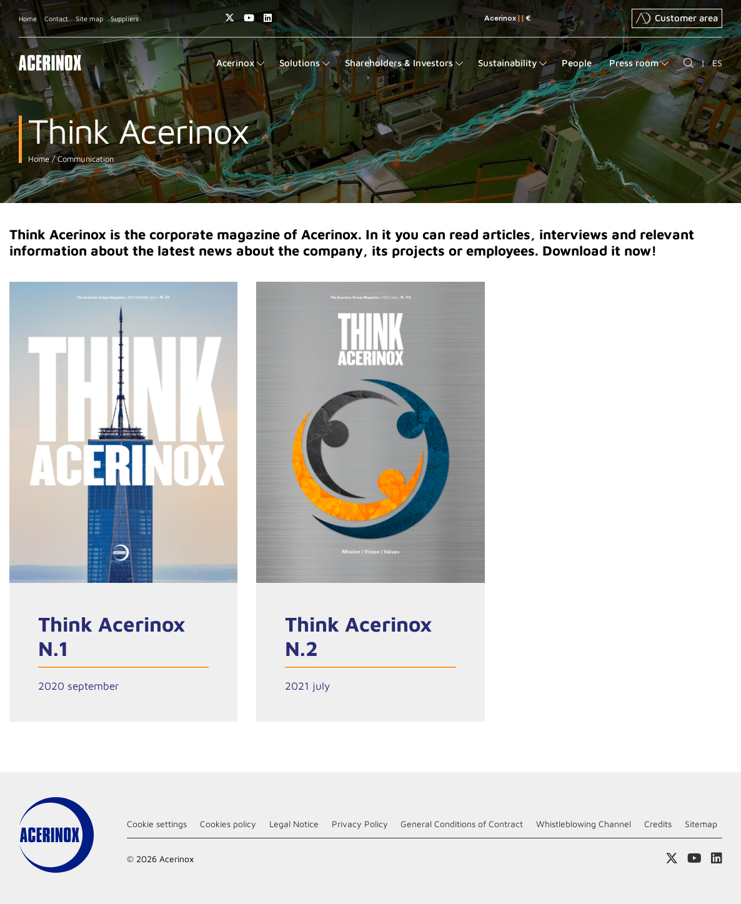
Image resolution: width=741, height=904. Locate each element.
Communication (84, 159)
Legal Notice (294, 823)
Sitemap (701, 823)
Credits (658, 823)
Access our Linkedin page (268, 17)
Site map (89, 18)
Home (28, 18)
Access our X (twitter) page (229, 17)
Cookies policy (228, 823)
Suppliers (125, 18)
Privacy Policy (360, 823)
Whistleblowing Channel (583, 823)
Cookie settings (157, 823)
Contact (56, 18)
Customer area (677, 18)
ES (717, 62)
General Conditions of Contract (461, 823)
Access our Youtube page (249, 17)
